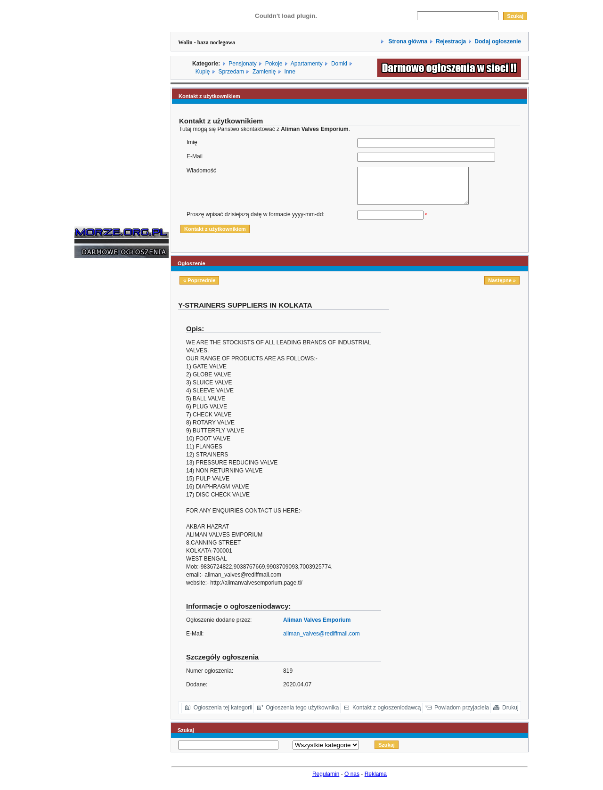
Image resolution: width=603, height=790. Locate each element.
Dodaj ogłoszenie (497, 41)
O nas (351, 781)
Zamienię (264, 71)
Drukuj (510, 714)
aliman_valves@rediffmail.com (321, 640)
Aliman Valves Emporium (316, 627)
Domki (339, 63)
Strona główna (407, 41)
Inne (289, 71)
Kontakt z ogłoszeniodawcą (386, 714)
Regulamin (325, 781)
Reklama (376, 781)
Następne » (502, 287)
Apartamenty (307, 63)
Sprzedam (231, 71)
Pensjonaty (242, 63)
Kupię (203, 71)
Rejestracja (451, 41)
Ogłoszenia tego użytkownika (302, 714)
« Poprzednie (199, 287)
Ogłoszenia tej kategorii (223, 714)
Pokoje (274, 63)
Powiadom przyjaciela (461, 714)
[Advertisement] (102, 411)
